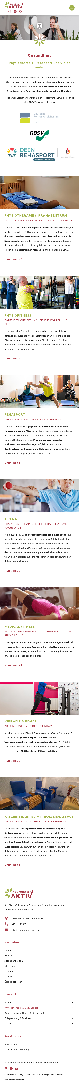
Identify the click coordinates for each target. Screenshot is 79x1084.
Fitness (38, 1002)
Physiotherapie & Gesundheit (38, 1007)
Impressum (10, 1044)
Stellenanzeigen (13, 960)
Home (7, 950)
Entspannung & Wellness (38, 1018)
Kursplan (9, 971)
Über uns (9, 965)
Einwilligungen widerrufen (14, 1079)
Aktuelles (9, 955)
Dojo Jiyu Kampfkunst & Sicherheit (38, 1013)
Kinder (38, 1023)
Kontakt (8, 976)
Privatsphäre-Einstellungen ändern (17, 1074)
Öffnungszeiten (13, 981)
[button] (72, 8)
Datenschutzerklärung (17, 1049)
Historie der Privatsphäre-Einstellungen (47, 1074)
